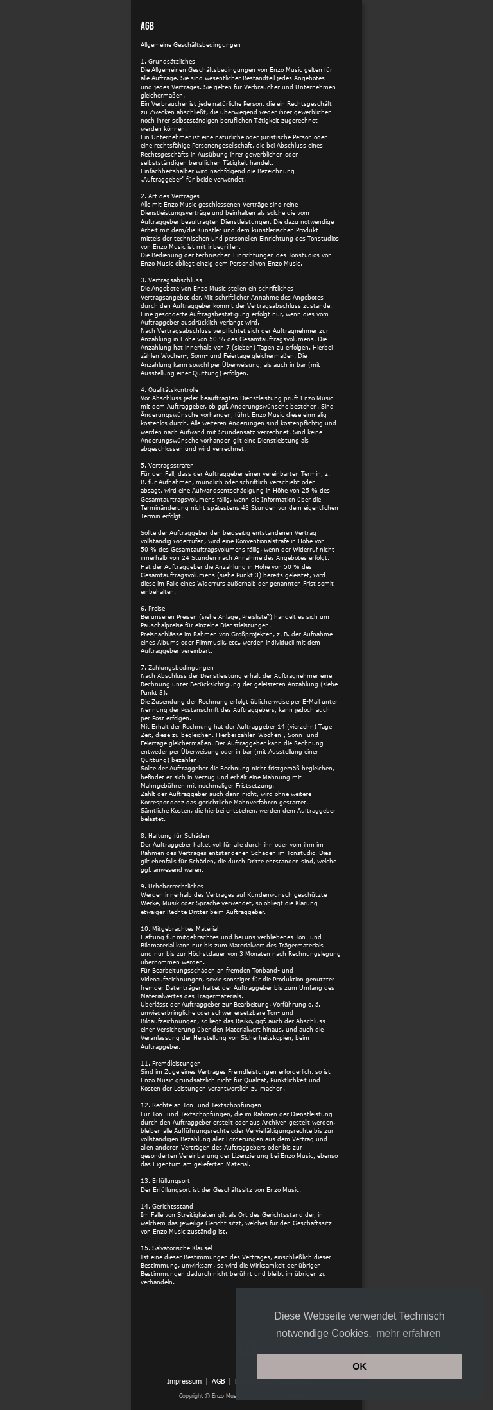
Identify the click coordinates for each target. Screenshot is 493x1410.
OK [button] (359, 1366)
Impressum (184, 1381)
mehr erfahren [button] (408, 1333)
